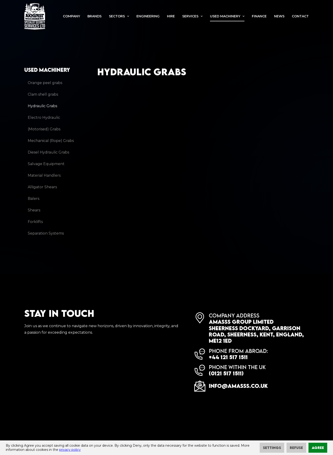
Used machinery (225, 16)
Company (71, 16)
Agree (318, 448)
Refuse (296, 448)
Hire (171, 16)
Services (190, 16)
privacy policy (70, 450)
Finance (259, 16)
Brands (94, 16)
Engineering (148, 16)
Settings (272, 448)
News (279, 16)
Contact (300, 16)
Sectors (117, 16)
